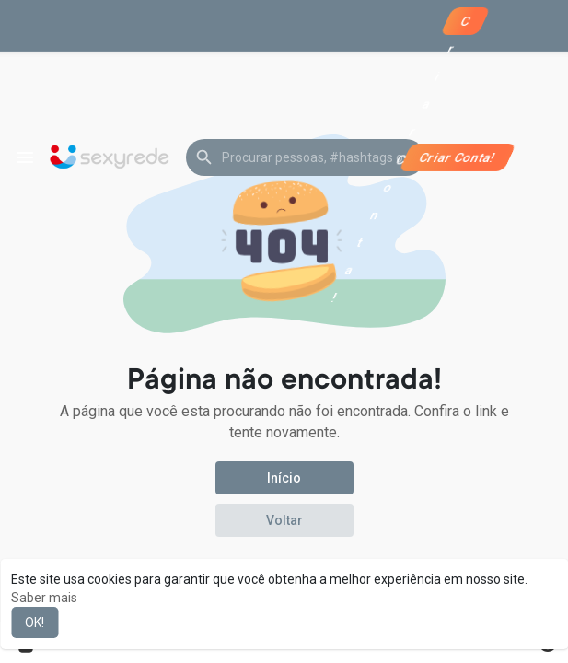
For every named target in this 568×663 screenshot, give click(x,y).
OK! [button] (34, 622)
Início (284, 478)
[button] (305, 157)
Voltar (284, 520)
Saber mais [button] (44, 597)
